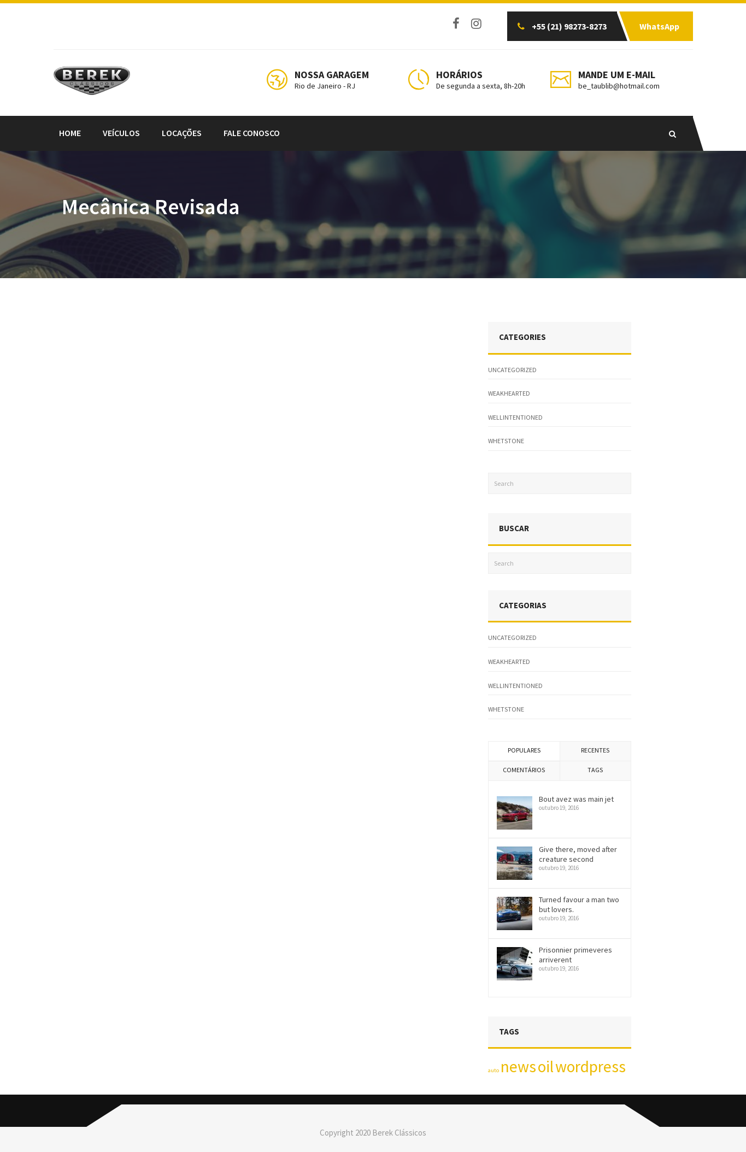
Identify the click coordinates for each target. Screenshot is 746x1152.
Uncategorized (512, 370)
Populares (524, 750)
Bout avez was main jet (576, 799)
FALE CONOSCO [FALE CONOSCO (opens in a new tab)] (252, 132)
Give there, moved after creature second (578, 854)
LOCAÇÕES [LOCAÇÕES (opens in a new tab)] (182, 132)
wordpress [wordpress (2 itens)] (590, 1066)
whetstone (506, 441)
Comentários (524, 770)
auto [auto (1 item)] (493, 1070)
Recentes (595, 750)
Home (70, 132)
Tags (595, 770)
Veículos (121, 132)
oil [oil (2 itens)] (546, 1066)
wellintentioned (515, 417)
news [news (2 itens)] (518, 1066)
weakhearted (509, 393)
